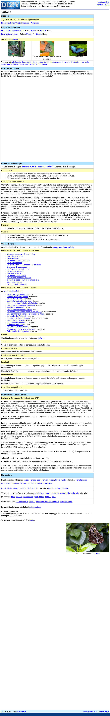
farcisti (21, 488)
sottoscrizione (35, 507)
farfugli (57, 488)
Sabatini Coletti (14, 23)
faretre (51, 480)
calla (59, 493)
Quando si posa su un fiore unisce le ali (23, 280)
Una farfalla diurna (14, 299)
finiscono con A (66, 501)
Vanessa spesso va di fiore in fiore (21, 254)
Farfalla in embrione (15, 307)
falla (77, 493)
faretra (45, 480)
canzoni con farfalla (46, 167)
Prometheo (22, 711)
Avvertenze (104, 711)
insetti (9, 64)
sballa (54, 493)
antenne (39, 62)
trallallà (48, 497)
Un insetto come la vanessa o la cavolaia (24, 265)
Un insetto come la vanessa (18, 260)
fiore (23, 62)
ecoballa (38, 493)
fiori (27, 62)
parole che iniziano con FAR (47, 501)
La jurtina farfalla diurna (16, 322)
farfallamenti (81, 480)
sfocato (76, 62)
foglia (64, 62)
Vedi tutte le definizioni (13, 291)
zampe (58, 62)
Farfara (43, 30)
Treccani (25, 23)
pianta (3, 64)
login (32, 520)
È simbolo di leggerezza (17, 267)
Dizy (3, 711)
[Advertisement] (87, 574)
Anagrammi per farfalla (63, 247)
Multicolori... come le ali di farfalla (20, 329)
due (26, 64)
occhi (22, 64)
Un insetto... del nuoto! (16, 275)
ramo (46, 62)
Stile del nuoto (13, 258)
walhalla (19, 497)
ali (13, 62)
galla (13, 497)
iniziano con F (22, 501)
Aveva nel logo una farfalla (18, 294)
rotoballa (47, 493)
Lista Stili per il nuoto (9, 34)
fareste (27, 480)
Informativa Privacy (91, 711)
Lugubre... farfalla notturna (18, 318)
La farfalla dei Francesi (16, 316)
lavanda (38, 64)
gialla (36, 497)
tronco (44, 64)
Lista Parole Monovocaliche (12, 30)
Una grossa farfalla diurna (17, 327)
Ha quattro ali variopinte (17, 284)
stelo (87, 62)
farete (39, 480)
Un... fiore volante (14, 282)
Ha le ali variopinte (14, 263)
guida (107, 5)
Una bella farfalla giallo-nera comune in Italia (25, 314)
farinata (65, 488)
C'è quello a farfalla (15, 325)
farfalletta (23, 483)
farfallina (40, 483)
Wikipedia (35, 23)
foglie (33, 62)
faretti (57, 480)
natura (51, 62)
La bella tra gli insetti (15, 271)
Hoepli (4, 23)
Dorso (28, 34)
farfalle (16, 64)
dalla (73, 493)
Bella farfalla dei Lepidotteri (18, 331)
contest (100, 5)
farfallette (32, 483)
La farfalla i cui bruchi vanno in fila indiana (24, 312)
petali (69, 62)
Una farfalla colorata (15, 320)
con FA (32, 501)
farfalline (48, 483)
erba (82, 62)
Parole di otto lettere (9, 488)
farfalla (15, 39)
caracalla (66, 493)
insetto (18, 62)
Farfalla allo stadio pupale (17, 297)
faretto (63, 480)
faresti (33, 480)
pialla (41, 497)
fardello (35, 488)
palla (53, 497)
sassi (31, 64)
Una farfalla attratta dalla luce (19, 301)
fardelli (28, 488)
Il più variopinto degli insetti (18, 269)
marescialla (28, 497)
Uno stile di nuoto (14, 273)
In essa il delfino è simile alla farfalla (22, 303)
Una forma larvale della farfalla (19, 309)
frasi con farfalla (29, 167)
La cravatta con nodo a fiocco (19, 278)
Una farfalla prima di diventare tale (21, 305)
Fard (33, 30)
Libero (38, 34)
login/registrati (103, 2)
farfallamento (6, 483)
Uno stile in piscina (14, 256)
